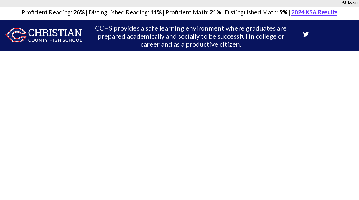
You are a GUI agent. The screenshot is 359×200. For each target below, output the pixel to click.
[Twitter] (306, 34)
